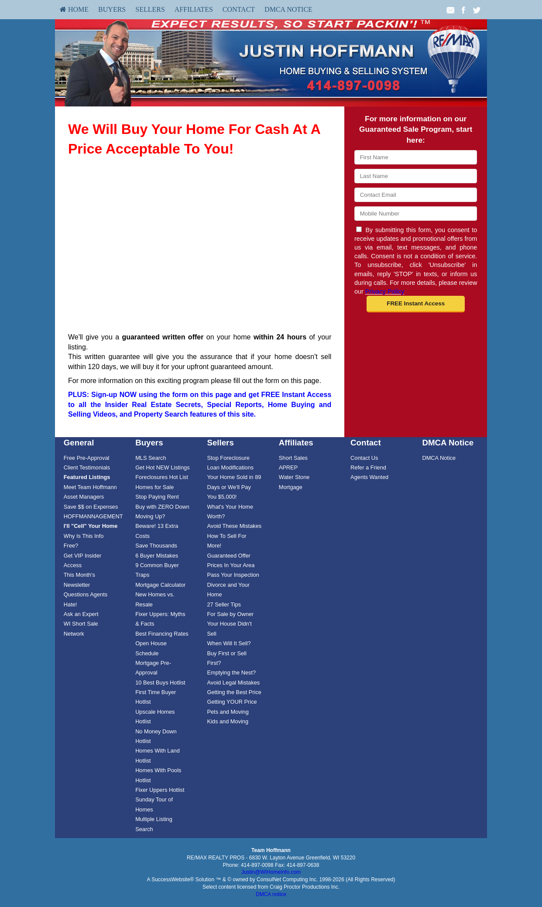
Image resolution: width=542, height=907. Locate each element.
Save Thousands (156, 545)
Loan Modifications (230, 467)
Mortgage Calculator (160, 585)
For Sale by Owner (230, 614)
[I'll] (91, 526)
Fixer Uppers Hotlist (159, 790)
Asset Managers (84, 496)
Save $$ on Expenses (91, 506)
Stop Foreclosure (228, 458)
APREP (288, 467)
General (79, 442)
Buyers (112, 9)
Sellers (150, 9)
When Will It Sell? (228, 643)
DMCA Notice (288, 9)
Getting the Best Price (234, 692)
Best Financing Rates (162, 633)
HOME (74, 9)
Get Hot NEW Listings (162, 467)
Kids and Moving (227, 721)
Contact (239, 9)
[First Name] (415, 157)
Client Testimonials (87, 467)
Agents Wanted (369, 477)
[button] (416, 304)
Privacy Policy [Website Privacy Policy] (385, 291)
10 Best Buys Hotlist (160, 682)
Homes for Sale (154, 487)
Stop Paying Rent (157, 496)
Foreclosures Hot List (161, 477)
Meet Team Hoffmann (90, 487)
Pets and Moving (227, 711)
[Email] (415, 195)
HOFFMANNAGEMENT (93, 516)
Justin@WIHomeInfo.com (271, 872)
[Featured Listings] (87, 477)
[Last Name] (415, 176)
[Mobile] (415, 213)
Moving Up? (150, 516)
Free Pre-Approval (87, 458)
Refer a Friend (368, 467)
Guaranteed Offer (228, 555)
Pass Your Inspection (233, 575)
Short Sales (293, 458)
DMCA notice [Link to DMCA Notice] (271, 894)
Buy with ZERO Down (162, 506)
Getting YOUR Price (232, 701)
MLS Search (150, 458)
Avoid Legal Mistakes (233, 682)
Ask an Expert (81, 614)
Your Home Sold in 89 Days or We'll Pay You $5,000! (234, 487)
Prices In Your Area (230, 565)
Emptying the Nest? (231, 672)
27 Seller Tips (224, 604)
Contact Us (364, 458)
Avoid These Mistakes (234, 526)
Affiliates (194, 9)
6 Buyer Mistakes (156, 555)
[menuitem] (74, 9)
